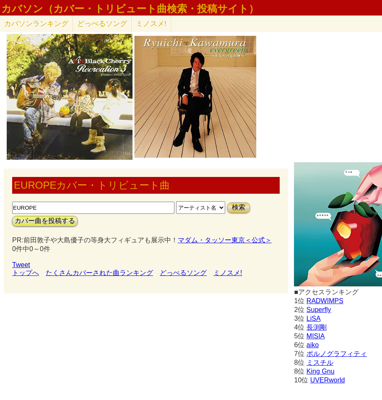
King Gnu (321, 371)
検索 (238, 207)
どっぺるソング (102, 24)
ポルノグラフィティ (337, 353)
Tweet (21, 264)
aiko (313, 344)
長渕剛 (317, 327)
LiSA (314, 318)
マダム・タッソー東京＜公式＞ (225, 240)
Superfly (319, 309)
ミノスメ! (151, 24)
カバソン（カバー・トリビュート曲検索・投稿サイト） (130, 8)
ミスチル (320, 362)
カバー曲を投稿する (45, 220)
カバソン (36, 24)
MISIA (316, 336)
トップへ (25, 272)
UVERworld (327, 380)
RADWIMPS (325, 300)
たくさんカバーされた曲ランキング (99, 272)
